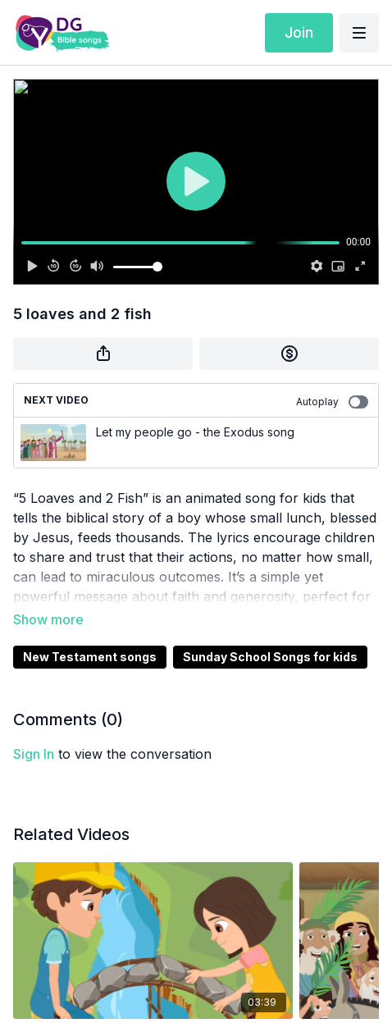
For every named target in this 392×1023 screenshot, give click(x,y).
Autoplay (332, 402)
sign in (33, 754)
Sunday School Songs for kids (270, 657)
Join (299, 32)
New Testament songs (90, 657)
